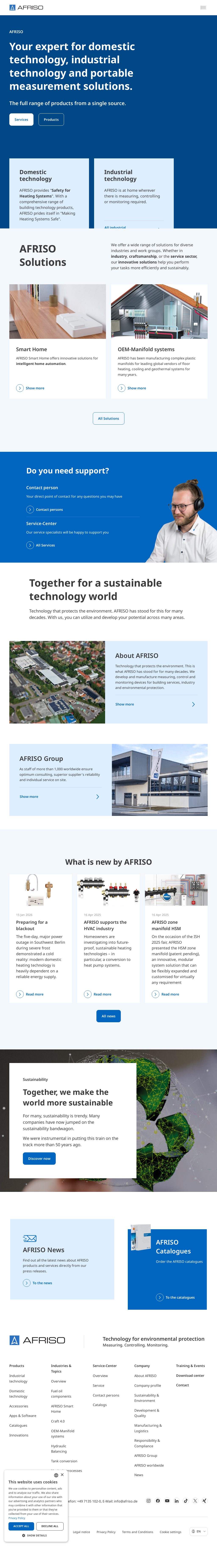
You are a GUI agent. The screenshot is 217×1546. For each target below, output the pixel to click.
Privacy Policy (106, 1532)
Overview (58, 1381)
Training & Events (190, 1365)
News (138, 1475)
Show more (35, 388)
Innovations (18, 1435)
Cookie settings (170, 1532)
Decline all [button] (50, 1526)
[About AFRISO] (57, 682)
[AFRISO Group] (160, 779)
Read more (34, 994)
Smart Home (31, 349)
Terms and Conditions (137, 1532)
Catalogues (18, 1425)
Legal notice (81, 1532)
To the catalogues (180, 1297)
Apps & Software (22, 1415)
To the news (42, 1283)
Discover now (39, 1158)
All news (108, 1016)
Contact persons (49, 509)
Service (98, 1385)
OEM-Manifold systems (146, 349)
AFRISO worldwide (149, 1465)
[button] (36, 1535)
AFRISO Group (41, 758)
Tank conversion (64, 1461)
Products (51, 119)
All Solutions (108, 418)
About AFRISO (137, 655)
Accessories (18, 1406)
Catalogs (100, 1404)
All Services (45, 545)
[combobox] (56, 1475)
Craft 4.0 (58, 1421)
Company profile (147, 1385)
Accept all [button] (21, 1526)
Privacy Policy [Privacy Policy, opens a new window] (16, 1518)
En (201, 1531)
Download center (190, 1375)
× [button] (62, 1475)
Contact (182, 1385)
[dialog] (36, 1506)
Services (21, 119)
